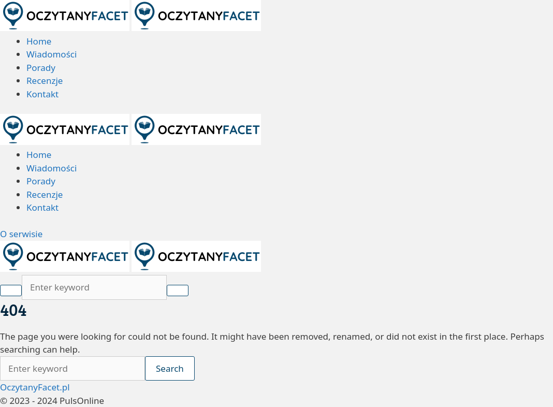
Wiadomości (51, 54)
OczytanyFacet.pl (35, 387)
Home (38, 41)
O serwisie (21, 234)
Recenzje (44, 80)
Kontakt (42, 94)
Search (170, 368)
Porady (40, 68)
